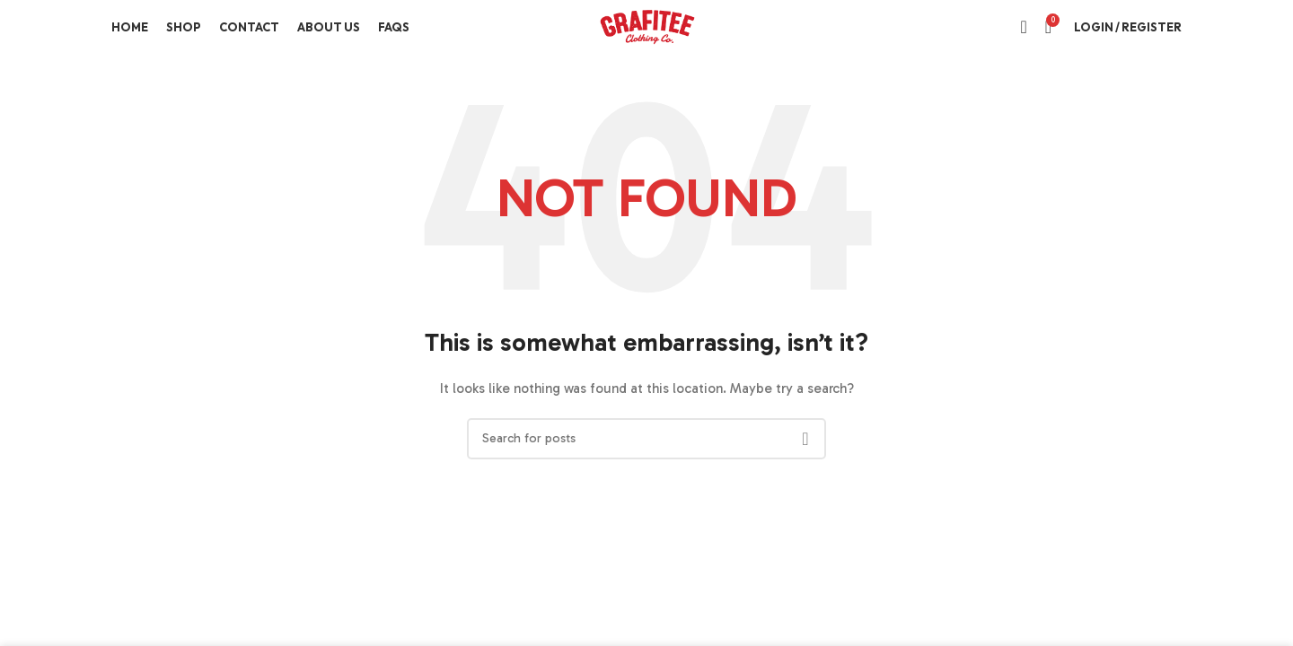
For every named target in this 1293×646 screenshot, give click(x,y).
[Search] (1023, 27)
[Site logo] (646, 25)
